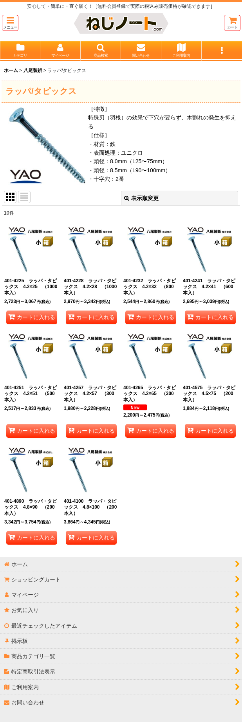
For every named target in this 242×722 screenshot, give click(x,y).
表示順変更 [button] (141, 198)
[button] (10, 23)
